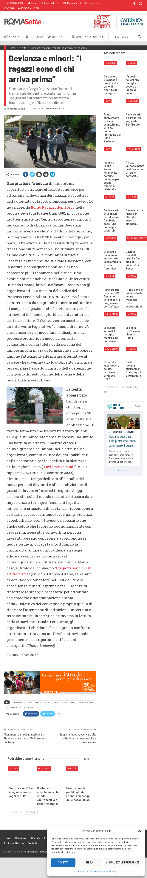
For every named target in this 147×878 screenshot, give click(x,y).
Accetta (63, 862)
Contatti (32, 838)
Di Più (88, 3)
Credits (35, 833)
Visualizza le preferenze (122, 862)
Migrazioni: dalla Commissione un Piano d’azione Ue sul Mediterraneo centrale (25, 734)
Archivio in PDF (50, 3)
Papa (107, 96)
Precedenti (15, 807)
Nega (89, 862)
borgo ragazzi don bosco (39, 698)
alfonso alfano (18, 698)
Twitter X (44, 847)
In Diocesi (43, 764)
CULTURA (34, 32)
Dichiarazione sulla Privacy (103, 871)
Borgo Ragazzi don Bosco (53, 202)
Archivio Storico (14, 838)
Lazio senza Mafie (59, 462)
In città (13, 764)
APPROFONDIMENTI (88, 32)
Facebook (33, 847)
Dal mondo (133, 144)
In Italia (109, 192)
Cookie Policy (81, 871)
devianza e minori (86, 698)
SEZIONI (12, 32)
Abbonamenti (72, 3)
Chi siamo (21, 833)
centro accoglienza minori (64, 698)
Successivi (30, 807)
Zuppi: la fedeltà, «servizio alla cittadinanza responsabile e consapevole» (78, 734)
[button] (139, 831)
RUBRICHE (57, 32)
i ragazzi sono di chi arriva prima (19, 702)
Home (33, 3)
